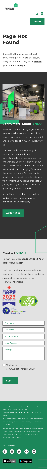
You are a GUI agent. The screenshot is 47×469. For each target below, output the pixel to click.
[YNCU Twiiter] (19, 451)
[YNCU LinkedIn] (34, 451)
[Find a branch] (41, 14)
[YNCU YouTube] (26, 451)
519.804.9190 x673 (31, 259)
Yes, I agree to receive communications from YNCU (20, 367)
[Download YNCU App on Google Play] (25, 462)
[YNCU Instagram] (12, 451)
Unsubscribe (35, 407)
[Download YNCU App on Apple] (9, 462)
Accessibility (25, 407)
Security (11, 407)
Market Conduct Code (20, 409)
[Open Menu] (32, 7)
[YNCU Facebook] (5, 451)
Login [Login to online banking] (37, 21)
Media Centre (7, 409)
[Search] (36, 14)
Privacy (5, 407)
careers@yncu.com (13, 263)
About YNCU (13, 213)
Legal (18, 407)
